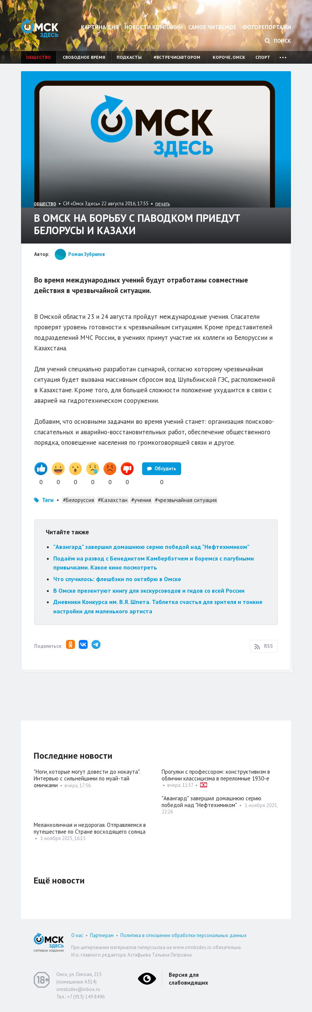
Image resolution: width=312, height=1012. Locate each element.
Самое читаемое (212, 27)
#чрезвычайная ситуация (186, 500)
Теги (48, 500)
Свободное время (84, 57)
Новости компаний (153, 27)
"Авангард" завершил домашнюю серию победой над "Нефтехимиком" (151, 546)
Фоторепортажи (266, 27)
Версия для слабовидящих (188, 978)
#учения (141, 500)
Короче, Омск (229, 57)
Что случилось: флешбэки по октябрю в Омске (117, 579)
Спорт (262, 57)
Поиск (278, 40)
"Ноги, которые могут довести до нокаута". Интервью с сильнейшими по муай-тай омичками (87, 778)
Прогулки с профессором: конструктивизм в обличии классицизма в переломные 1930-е (216, 775)
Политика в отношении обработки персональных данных (183, 935)
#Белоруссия (78, 500)
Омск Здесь (39, 28)
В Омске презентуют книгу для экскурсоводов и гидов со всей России (148, 590)
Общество (38, 57)
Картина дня (99, 27)
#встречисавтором (177, 57)
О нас (77, 935)
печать (162, 203)
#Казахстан (113, 500)
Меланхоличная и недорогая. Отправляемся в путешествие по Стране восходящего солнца (90, 828)
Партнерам (102, 935)
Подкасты (129, 57)
